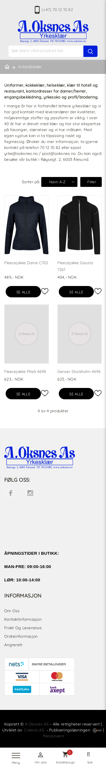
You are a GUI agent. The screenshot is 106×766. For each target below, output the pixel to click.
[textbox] (55, 50)
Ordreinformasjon (21, 636)
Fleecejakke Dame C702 (26, 262)
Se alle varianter (23, 293)
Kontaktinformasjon (23, 619)
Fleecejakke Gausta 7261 (75, 266)
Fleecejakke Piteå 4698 (25, 371)
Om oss (12, 610)
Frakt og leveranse (23, 627)
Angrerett (13, 644)
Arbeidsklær (30, 66)
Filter (91, 182)
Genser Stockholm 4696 (79, 371)
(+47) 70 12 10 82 (57, 9)
